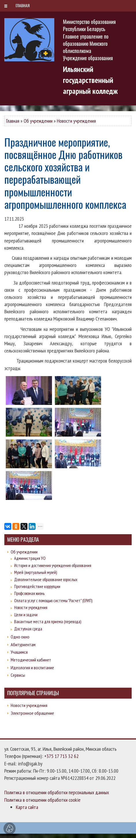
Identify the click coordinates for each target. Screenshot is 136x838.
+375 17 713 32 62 (61, 756)
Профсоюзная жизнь (29, 593)
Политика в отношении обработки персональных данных (56, 792)
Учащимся (19, 652)
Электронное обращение (32, 713)
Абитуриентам (23, 644)
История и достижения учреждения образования (52, 565)
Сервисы (18, 675)
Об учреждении (38, 120)
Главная (12, 120)
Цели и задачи (26, 614)
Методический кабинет (31, 660)
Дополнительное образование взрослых (45, 579)
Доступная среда (28, 629)
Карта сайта (27, 807)
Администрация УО (30, 558)
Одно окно (20, 637)
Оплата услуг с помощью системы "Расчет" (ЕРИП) (53, 600)
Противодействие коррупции (37, 586)
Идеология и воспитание (32, 667)
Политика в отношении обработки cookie (42, 800)
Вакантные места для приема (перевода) (47, 621)
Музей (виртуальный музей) (35, 572)
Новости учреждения (76, 120)
